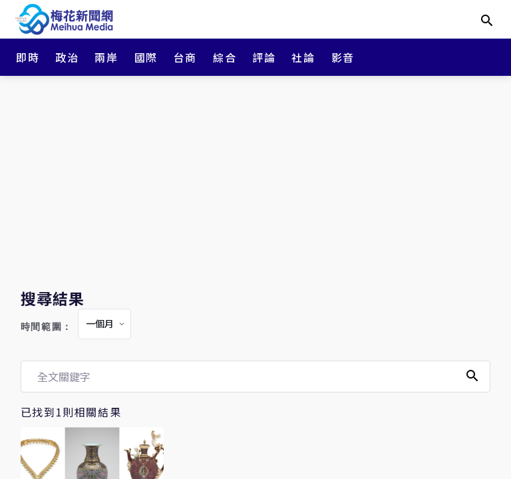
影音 (343, 57)
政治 (67, 57)
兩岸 (106, 57)
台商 (185, 57)
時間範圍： (47, 327)
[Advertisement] (255, 179)
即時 (27, 57)
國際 (146, 57)
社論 (303, 57)
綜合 (224, 57)
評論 (263, 57)
